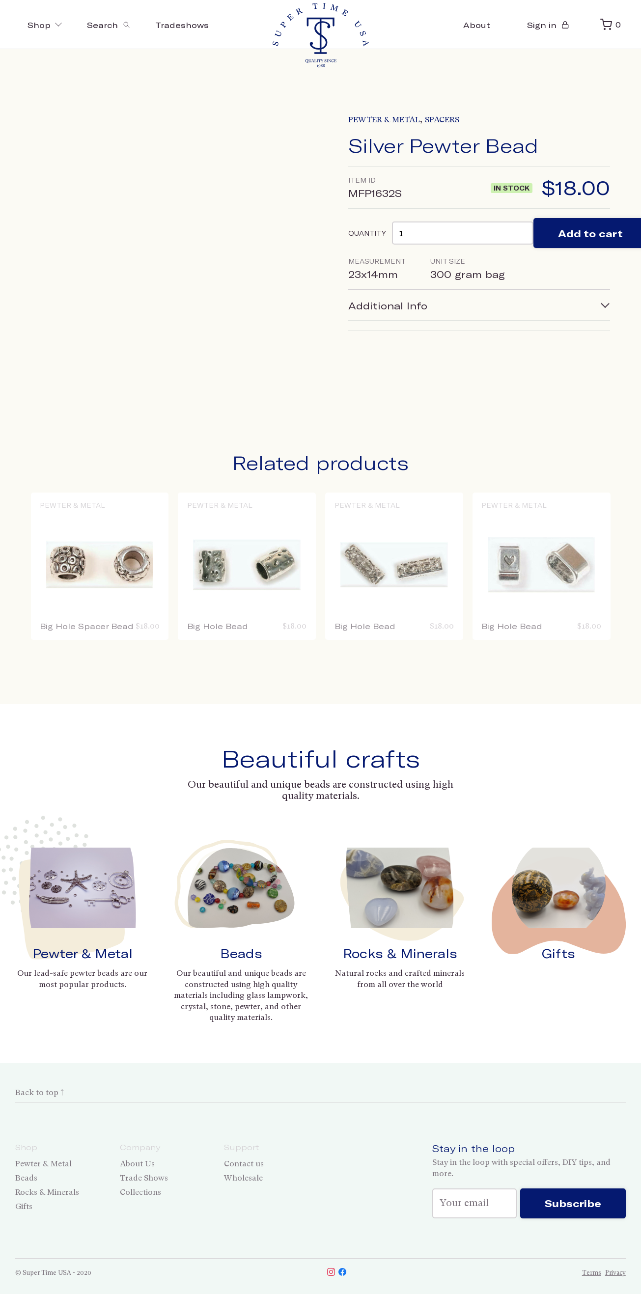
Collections (140, 1192)
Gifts (558, 953)
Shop (45, 24)
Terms (591, 1272)
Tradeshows (182, 24)
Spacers (442, 119)
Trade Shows (144, 1178)
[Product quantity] (462, 233)
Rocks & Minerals (400, 953)
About (476, 24)
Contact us (244, 1163)
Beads (241, 953)
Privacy (615, 1272)
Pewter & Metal (384, 119)
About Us (137, 1163)
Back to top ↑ (39, 1092)
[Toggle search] (109, 24)
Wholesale (243, 1178)
